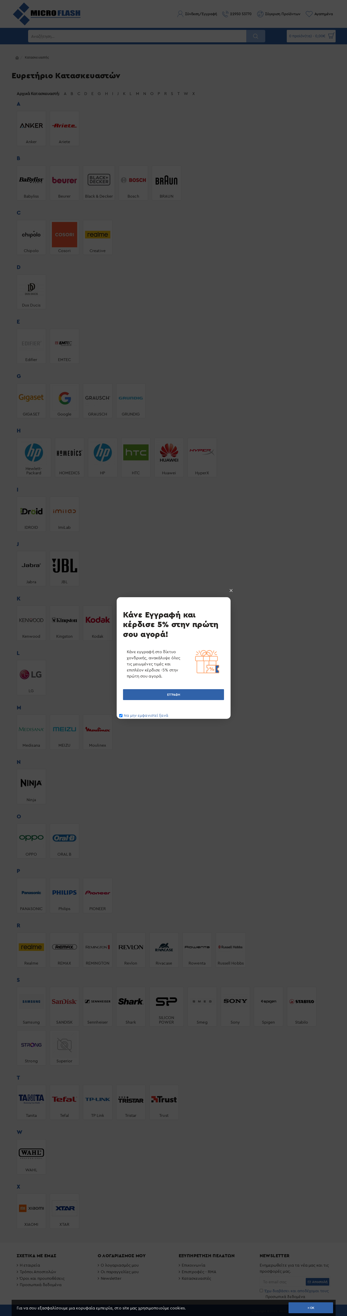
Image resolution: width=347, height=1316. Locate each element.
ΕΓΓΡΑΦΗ (173, 695)
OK (312, 1308)
